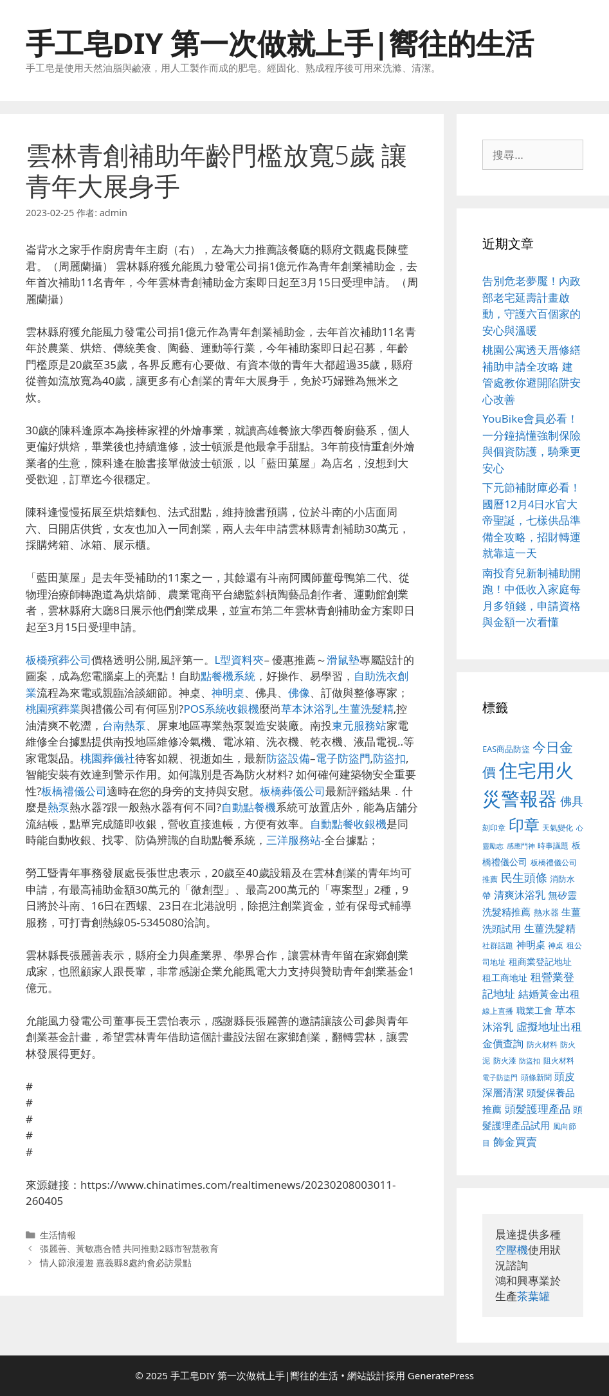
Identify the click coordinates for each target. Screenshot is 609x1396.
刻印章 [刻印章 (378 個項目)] (493, 827)
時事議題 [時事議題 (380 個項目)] (553, 845)
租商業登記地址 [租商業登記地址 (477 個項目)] (540, 961)
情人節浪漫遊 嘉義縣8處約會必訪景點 (116, 1262)
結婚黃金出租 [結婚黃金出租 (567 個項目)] (549, 994)
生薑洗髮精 (366, 708)
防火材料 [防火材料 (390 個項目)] (542, 1044)
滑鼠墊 (343, 659)
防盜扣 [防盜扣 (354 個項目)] (529, 1060)
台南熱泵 (124, 725)
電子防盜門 (343, 758)
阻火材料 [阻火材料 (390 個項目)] (558, 1060)
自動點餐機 (248, 807)
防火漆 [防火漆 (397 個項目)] (504, 1060)
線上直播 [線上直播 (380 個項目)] (497, 1011)
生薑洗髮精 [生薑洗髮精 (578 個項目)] (550, 928)
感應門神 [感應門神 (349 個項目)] (521, 845)
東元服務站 (359, 725)
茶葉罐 (533, 1296)
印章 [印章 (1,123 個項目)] (524, 824)
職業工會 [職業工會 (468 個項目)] (534, 1010)
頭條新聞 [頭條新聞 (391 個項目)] (536, 1077)
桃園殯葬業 (53, 708)
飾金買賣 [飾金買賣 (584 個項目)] (515, 1141)
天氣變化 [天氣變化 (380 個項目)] (557, 827)
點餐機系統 (228, 675)
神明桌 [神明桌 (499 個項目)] (530, 944)
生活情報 (58, 1235)
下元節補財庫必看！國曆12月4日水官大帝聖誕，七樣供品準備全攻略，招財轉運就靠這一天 (531, 520)
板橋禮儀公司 (74, 791)
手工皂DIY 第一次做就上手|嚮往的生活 (280, 42)
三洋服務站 (293, 839)
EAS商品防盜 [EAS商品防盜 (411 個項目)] (506, 749)
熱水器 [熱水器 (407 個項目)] (546, 912)
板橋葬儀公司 (292, 791)
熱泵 (58, 807)
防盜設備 (288, 758)
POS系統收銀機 (221, 708)
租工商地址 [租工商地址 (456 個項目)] (504, 977)
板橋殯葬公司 (58, 659)
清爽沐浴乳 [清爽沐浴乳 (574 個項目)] (519, 894)
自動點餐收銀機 (348, 823)
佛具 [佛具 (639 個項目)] (571, 801)
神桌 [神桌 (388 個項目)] (555, 945)
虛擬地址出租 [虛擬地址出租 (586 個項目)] (549, 1026)
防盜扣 (389, 758)
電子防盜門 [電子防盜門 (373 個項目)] (500, 1077)
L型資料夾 (239, 659)
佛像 (299, 692)
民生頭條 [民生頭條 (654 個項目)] (524, 877)
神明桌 (228, 692)
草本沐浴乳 (308, 708)
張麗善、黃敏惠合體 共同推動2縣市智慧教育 (129, 1248)
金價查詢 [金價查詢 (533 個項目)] (502, 1043)
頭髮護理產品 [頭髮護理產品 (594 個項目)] (537, 1108)
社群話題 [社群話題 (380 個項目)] (497, 945)
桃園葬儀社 (107, 758)
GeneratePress (441, 1375)
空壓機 (511, 1249)
